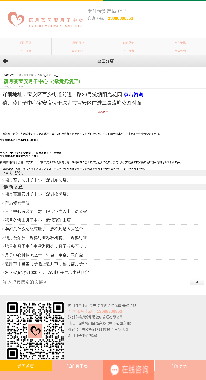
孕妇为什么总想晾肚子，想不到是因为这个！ (46, 229)
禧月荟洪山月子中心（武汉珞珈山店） (40, 220)
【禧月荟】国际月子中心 (30, 75)
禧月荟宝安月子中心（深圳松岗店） (38, 194)
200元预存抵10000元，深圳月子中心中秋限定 (47, 272)
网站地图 (121, 329)
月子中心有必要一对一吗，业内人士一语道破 (46, 211)
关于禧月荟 (77, 42)
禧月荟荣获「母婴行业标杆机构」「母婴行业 (46, 237)
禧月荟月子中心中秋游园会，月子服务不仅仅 (46, 246)
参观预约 (180, 50)
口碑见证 (128, 42)
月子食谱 (128, 50)
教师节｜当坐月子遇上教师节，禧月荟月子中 (46, 263)
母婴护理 (77, 50)
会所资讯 (180, 42)
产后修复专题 (17, 202)
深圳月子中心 (78, 306)
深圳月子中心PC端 (82, 335)
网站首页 (25, 42)
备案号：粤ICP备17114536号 (91, 329)
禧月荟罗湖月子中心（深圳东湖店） (38, 180)
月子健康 (25, 50)
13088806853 (120, 18)
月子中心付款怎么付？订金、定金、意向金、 (46, 255)
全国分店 (51, 75)
